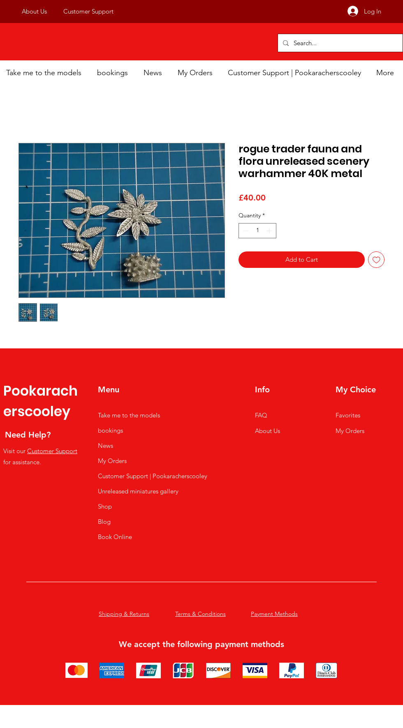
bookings (110, 430)
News (105, 445)
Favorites (348, 415)
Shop (105, 506)
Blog (104, 521)
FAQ (261, 415)
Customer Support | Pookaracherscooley (152, 476)
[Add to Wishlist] (376, 259)
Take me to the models (129, 415)
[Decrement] (245, 230)
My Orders (112, 461)
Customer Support (52, 451)
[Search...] (339, 43)
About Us (267, 431)
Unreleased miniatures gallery (138, 491)
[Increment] (270, 230)
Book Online (115, 537)
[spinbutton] (257, 230)
